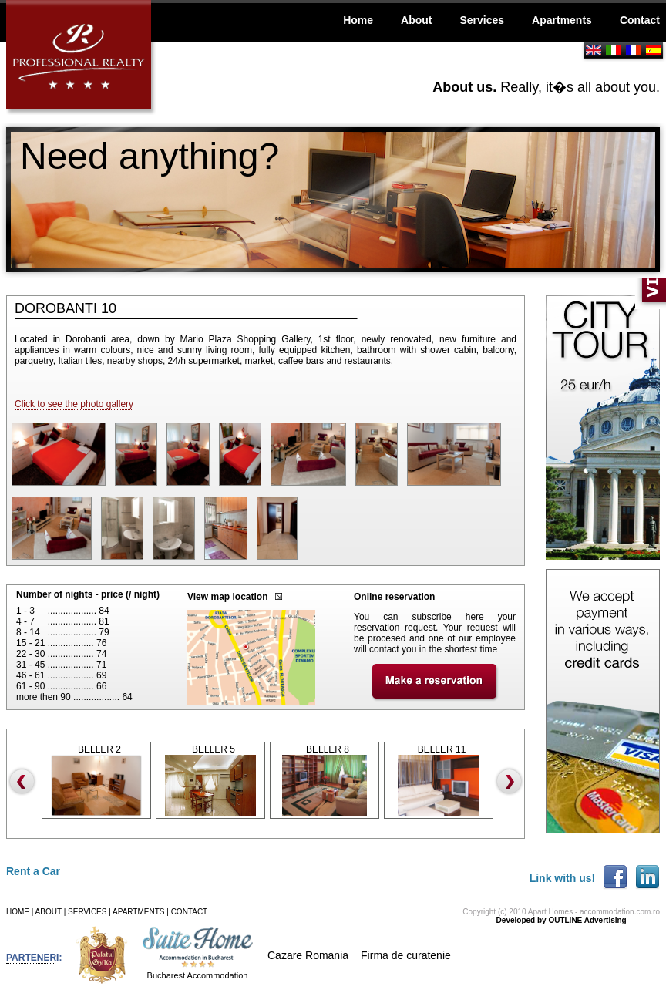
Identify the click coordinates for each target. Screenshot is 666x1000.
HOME (17, 911)
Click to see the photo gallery (74, 404)
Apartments (562, 20)
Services (481, 20)
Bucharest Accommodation (197, 975)
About (416, 20)
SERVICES (87, 911)
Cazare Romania (307, 955)
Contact (640, 20)
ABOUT (48, 911)
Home (358, 20)
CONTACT (189, 911)
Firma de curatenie (406, 955)
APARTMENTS (138, 911)
